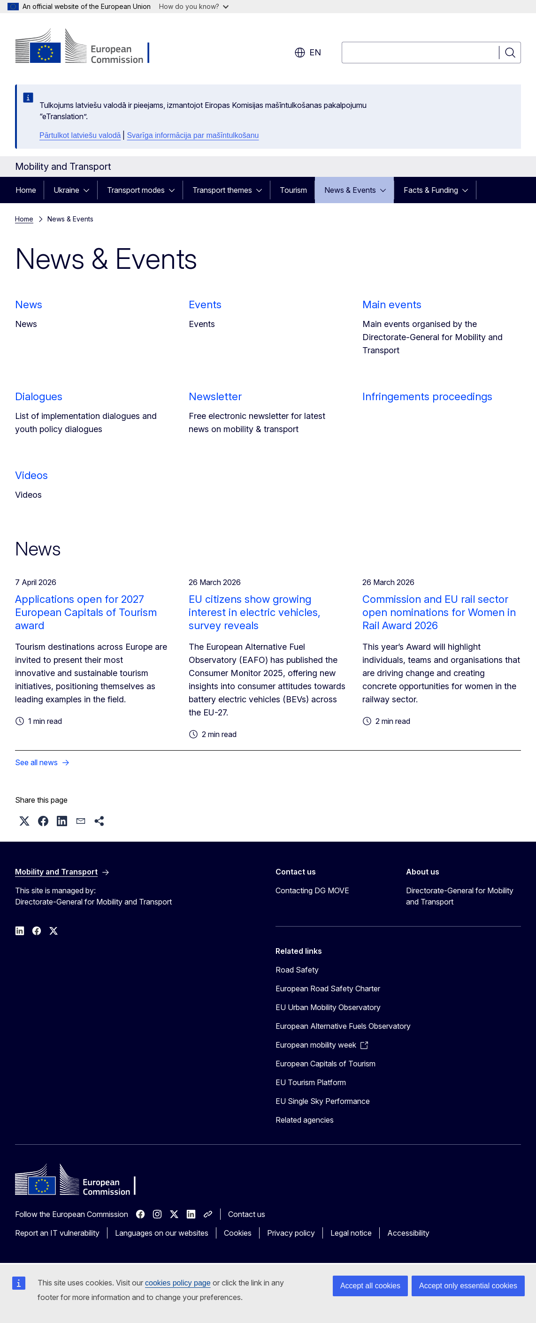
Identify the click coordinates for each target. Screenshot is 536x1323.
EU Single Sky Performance (323, 1101)
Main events (391, 304)
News (28, 304)
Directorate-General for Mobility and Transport (459, 896)
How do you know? (194, 6)
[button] (24, 821)
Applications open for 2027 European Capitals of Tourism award (86, 612)
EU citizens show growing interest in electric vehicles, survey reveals (255, 612)
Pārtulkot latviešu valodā (80, 135)
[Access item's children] (89, 190)
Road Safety (297, 969)
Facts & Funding (431, 190)
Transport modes (136, 190)
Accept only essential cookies (468, 1286)
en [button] (307, 52)
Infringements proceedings (427, 396)
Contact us (246, 1214)
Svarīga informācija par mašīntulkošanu (193, 135)
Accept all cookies (370, 1286)
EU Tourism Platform (311, 1082)
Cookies (238, 1233)
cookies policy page (178, 1283)
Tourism (293, 190)
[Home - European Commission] (91, 47)
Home (25, 190)
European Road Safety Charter (328, 988)
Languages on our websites (161, 1233)
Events (205, 304)
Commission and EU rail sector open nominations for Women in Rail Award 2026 (439, 612)
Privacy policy (291, 1233)
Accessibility (408, 1233)
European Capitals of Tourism (325, 1063)
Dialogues (38, 396)
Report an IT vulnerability (57, 1233)
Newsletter (215, 396)
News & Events (350, 190)
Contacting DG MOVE (312, 890)
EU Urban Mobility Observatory (328, 1007)
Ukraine (66, 190)
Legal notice (351, 1233)
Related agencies (305, 1120)
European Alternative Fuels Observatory (343, 1026)
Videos (31, 475)
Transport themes (222, 190)
